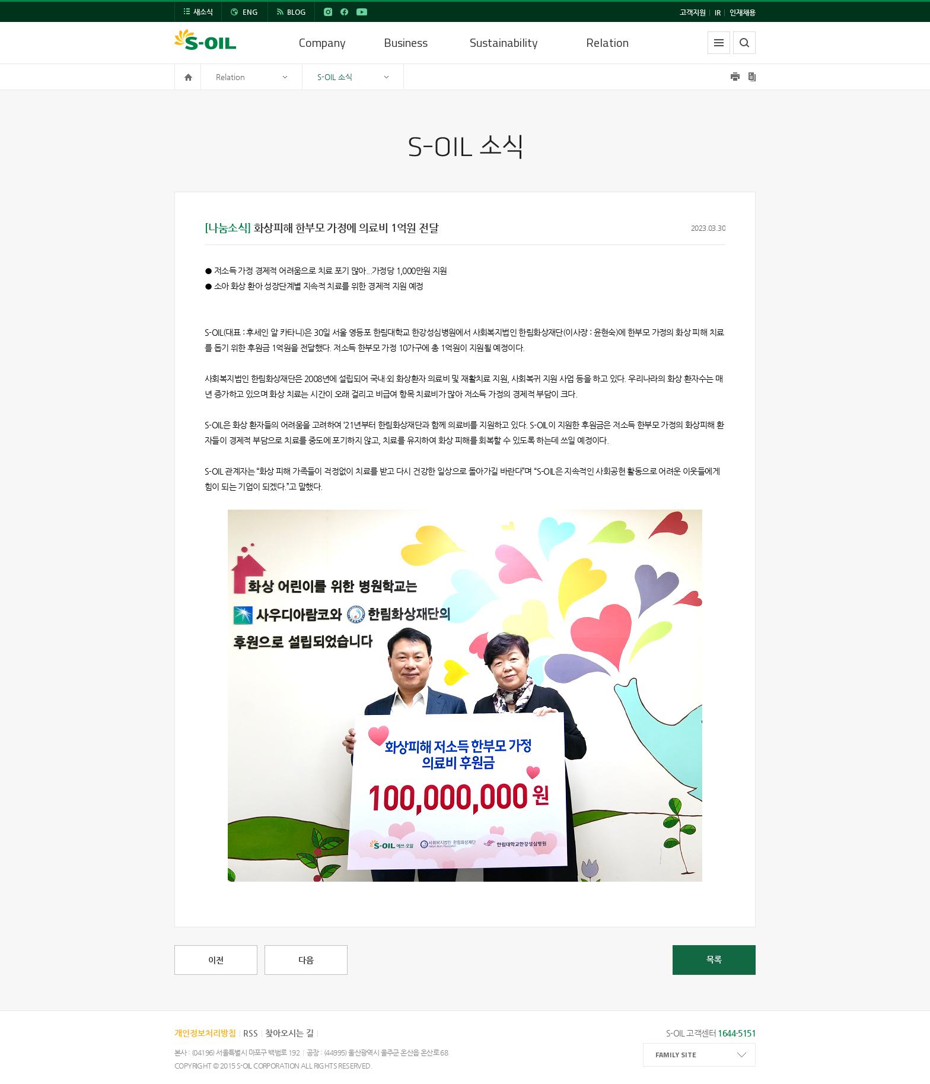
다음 (306, 960)
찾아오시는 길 (289, 1033)
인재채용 (743, 12)
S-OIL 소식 (334, 76)
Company (322, 42)
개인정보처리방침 (205, 1033)
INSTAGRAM (328, 12)
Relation (607, 42)
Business (406, 42)
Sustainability (504, 42)
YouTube (361, 12)
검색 (744, 42)
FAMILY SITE (675, 1054)
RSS (250, 1033)
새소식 (203, 12)
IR (718, 12)
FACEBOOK (344, 12)
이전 (216, 960)
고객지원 (693, 12)
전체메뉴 (719, 42)
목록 (714, 959)
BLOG (296, 12)
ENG (250, 12)
